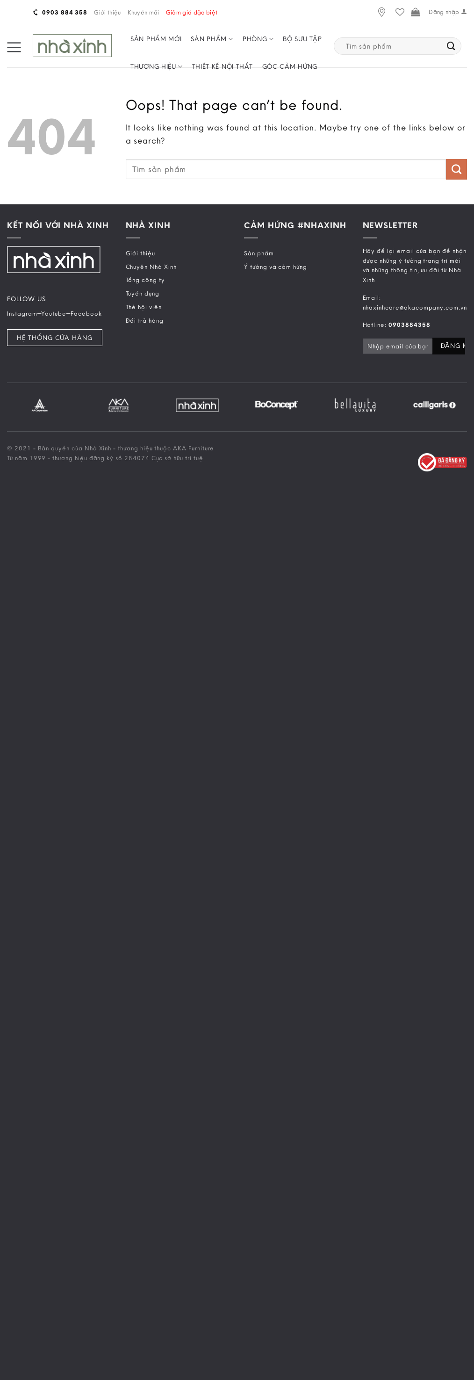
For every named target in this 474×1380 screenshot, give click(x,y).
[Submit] (451, 46)
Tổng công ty (145, 279)
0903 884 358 (60, 12)
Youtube (53, 313)
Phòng (258, 39)
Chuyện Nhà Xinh (151, 266)
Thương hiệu (156, 66)
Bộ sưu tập (302, 39)
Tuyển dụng (142, 293)
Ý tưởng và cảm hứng (275, 266)
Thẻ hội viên (144, 307)
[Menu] (14, 46)
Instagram (22, 313)
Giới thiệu (107, 12)
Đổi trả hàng (145, 320)
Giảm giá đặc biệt (192, 12)
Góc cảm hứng (289, 66)
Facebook (86, 313)
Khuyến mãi (143, 12)
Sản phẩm (212, 39)
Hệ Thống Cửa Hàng (55, 337)
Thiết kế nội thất (222, 66)
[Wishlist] (399, 12)
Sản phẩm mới (155, 39)
